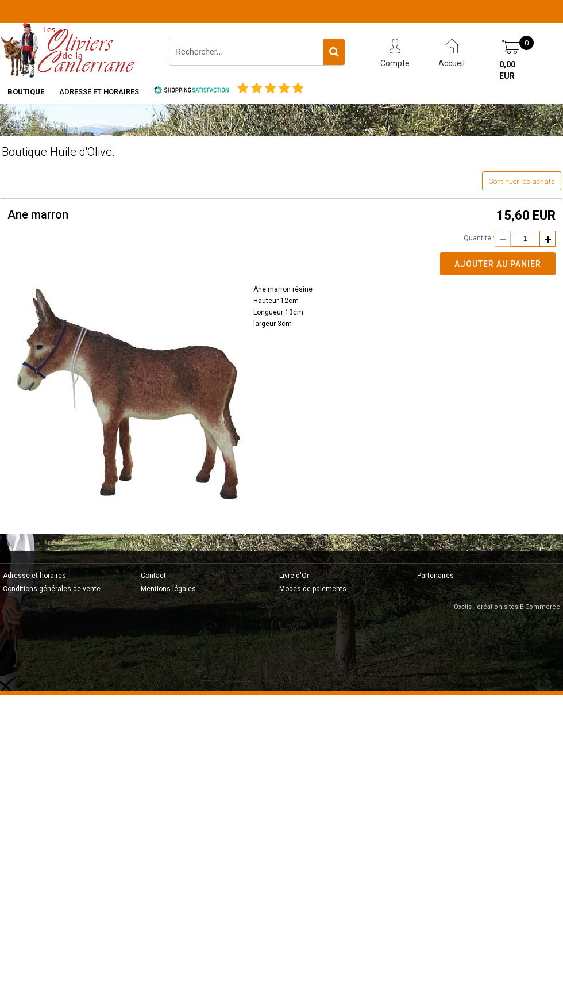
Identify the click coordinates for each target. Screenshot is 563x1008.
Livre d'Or (294, 576)
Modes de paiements (312, 589)
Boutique (25, 91)
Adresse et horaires (99, 91)
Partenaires (435, 576)
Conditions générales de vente (52, 589)
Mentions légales (168, 589)
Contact (153, 576)
